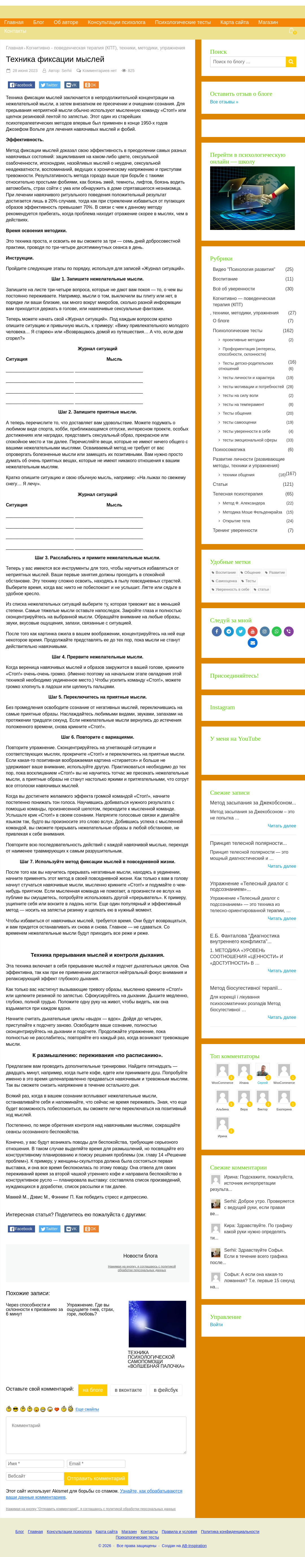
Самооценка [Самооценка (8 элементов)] (226, 581)
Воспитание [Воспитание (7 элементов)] (226, 572)
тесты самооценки (258, 422)
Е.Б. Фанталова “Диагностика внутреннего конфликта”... (245, 938)
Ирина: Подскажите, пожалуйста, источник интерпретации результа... (252, 1183)
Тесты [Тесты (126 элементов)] (250, 581)
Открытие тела (258, 521)
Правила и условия (179, 1531)
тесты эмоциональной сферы (258, 440)
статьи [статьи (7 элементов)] (263, 589)
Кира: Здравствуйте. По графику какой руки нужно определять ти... (251, 1231)
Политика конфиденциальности (230, 1531)
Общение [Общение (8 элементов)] (253, 572)
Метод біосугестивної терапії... (246, 988)
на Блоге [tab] (93, 1390)
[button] (21, 84)
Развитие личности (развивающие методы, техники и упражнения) (249, 462)
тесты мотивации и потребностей (258, 387)
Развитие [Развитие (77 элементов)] (277, 572)
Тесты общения (258, 413)
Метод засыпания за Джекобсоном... (253, 803)
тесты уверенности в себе (258, 431)
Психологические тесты (183, 22)
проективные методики (258, 340)
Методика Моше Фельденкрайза (258, 512)
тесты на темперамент (258, 405)
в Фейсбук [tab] (166, 1390)
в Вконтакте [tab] (128, 1390)
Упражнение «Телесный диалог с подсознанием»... (249, 886)
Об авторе (66, 22)
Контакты (15, 31)
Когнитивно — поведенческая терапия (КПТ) (244, 301)
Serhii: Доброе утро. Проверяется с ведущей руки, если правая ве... (252, 1207)
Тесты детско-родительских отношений (256, 366)
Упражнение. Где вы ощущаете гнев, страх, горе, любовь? (90, 1309)
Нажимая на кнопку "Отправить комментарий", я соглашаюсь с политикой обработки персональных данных (91, 1509)
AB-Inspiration (194, 1545)
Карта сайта (234, 22)
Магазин (268, 22)
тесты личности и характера (258, 378)
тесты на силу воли (258, 396)
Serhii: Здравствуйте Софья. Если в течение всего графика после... (248, 1256)
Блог (38, 22)
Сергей (263, 1082)
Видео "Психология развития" (253, 269)
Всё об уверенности (253, 289)
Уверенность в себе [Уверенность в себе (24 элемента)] (232, 589)
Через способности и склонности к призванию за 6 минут (34, 1309)
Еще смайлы (87, 1409)
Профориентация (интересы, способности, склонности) (247, 352)
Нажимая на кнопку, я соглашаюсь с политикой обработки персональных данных (142, 1268)
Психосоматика (253, 450)
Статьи (253, 484)
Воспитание (253, 279)
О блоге (253, 321)
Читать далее (282, 825)
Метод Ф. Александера (258, 503)
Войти (216, 1324)
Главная (14, 22)
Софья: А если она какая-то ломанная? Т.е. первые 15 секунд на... (252, 1280)
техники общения (254, 475)
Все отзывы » (224, 101)
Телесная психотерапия (253, 494)
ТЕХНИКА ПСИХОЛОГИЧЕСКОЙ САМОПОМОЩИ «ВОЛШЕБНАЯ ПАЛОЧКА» (156, 1360)
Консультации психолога (116, 22)
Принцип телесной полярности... (248, 843)
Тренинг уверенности (253, 530)
